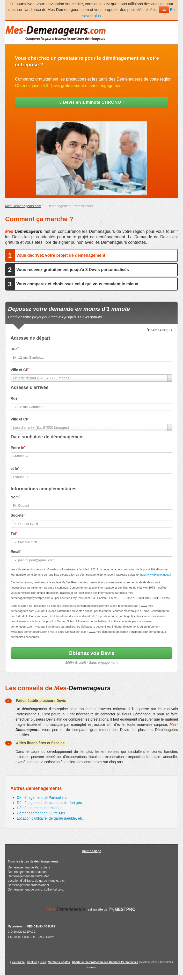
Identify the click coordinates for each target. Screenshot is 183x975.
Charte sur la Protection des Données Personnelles (105, 962)
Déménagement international (40, 808)
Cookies (32, 962)
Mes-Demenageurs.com (23, 206)
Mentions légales (59, 962)
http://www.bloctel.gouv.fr (156, 574)
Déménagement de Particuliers (42, 797)
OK (164, 10)
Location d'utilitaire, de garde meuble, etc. (50, 818)
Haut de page (91, 851)
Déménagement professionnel (28, 885)
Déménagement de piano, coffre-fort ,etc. (50, 803)
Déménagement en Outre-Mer (41, 813)
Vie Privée (18, 962)
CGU (43, 962)
